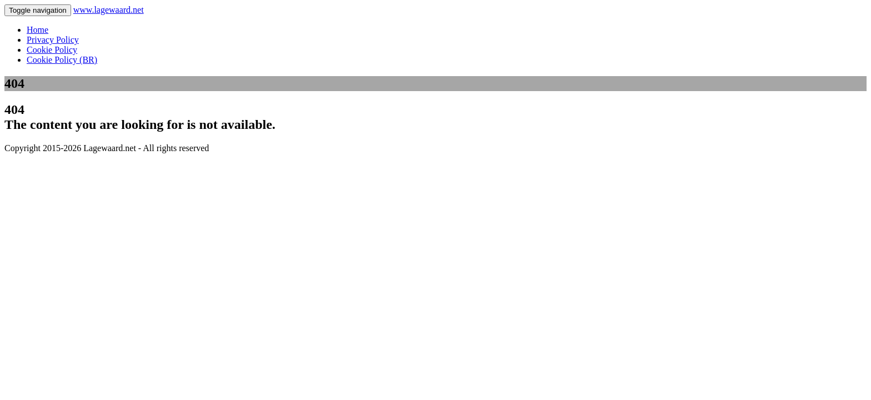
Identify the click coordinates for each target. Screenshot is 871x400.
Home (37, 29)
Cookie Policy (52, 49)
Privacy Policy (53, 39)
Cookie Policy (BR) (62, 59)
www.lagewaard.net (108, 9)
